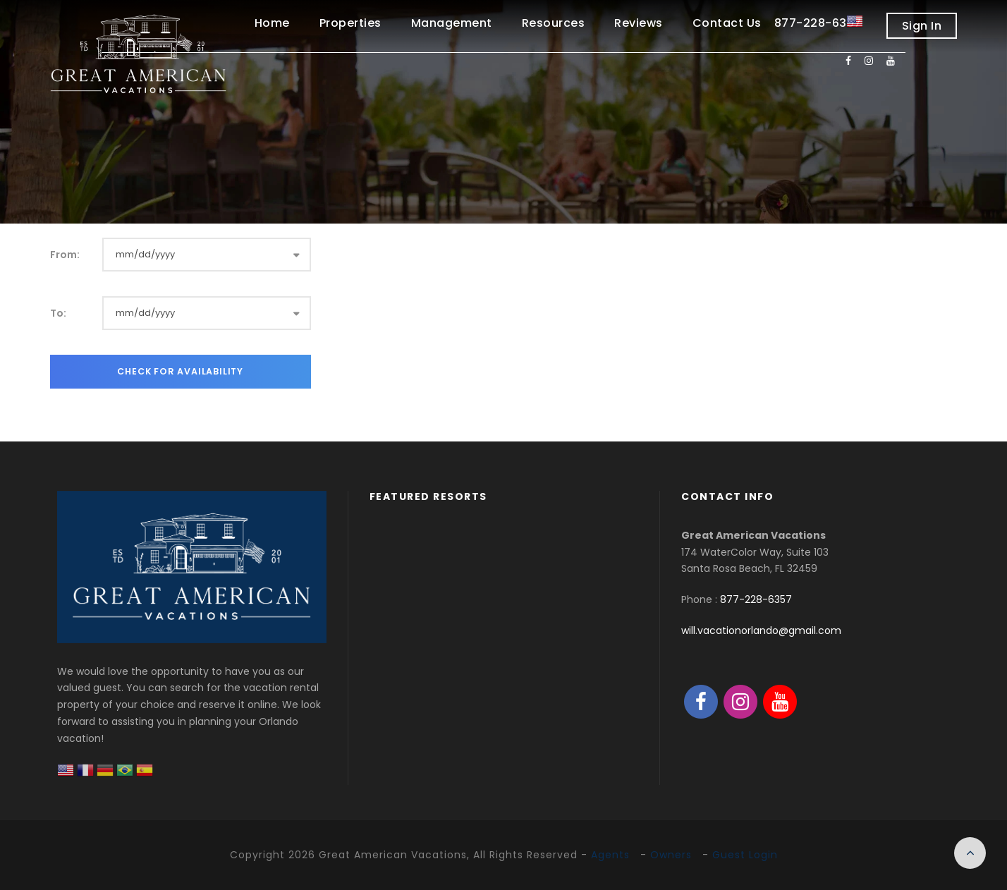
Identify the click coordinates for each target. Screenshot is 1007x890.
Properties (350, 23)
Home (272, 23)
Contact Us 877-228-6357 (777, 23)
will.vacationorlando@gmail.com (761, 630)
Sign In (922, 26)
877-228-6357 (756, 599)
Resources (553, 23)
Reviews (638, 23)
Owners (671, 855)
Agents (610, 855)
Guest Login (745, 855)
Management (451, 23)
